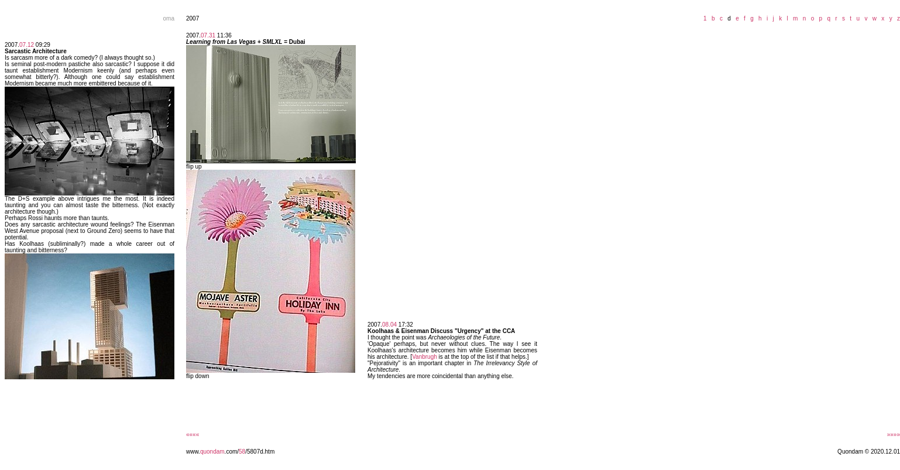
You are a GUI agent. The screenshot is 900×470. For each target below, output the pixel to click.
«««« (192, 434)
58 (242, 451)
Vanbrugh (424, 357)
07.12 (26, 45)
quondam (212, 451)
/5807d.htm (259, 451)
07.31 (208, 35)
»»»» (893, 434)
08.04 (389, 324)
